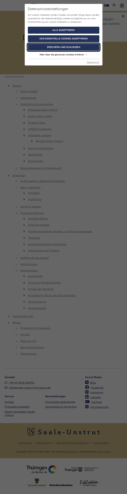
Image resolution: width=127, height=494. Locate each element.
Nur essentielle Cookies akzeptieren (63, 38)
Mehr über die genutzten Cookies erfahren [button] (64, 54)
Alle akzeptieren (63, 30)
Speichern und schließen (63, 47)
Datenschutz (93, 62)
